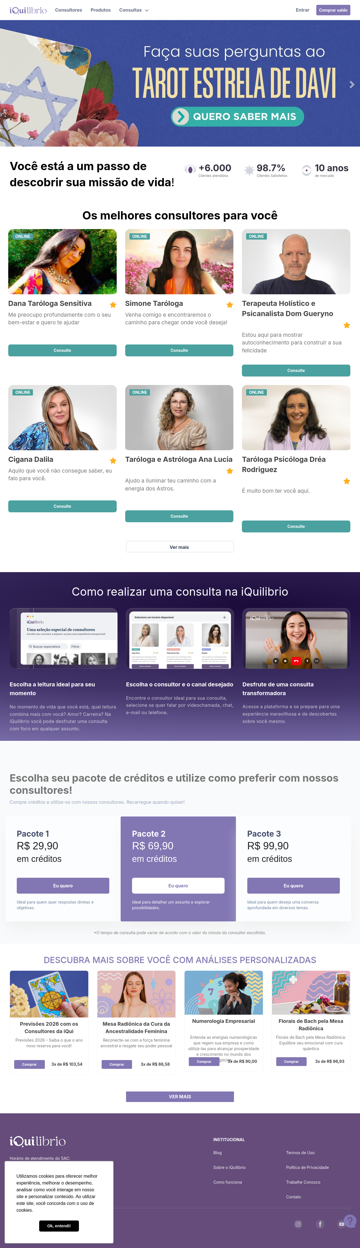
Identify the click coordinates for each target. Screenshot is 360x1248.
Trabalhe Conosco (303, 1182)
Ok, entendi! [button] (59, 1226)
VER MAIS (180, 1096)
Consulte (62, 350)
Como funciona (228, 1182)
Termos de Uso (300, 1152)
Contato (293, 1196)
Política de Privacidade (307, 1167)
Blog (218, 1152)
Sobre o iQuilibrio (230, 1167)
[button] (134, 10)
